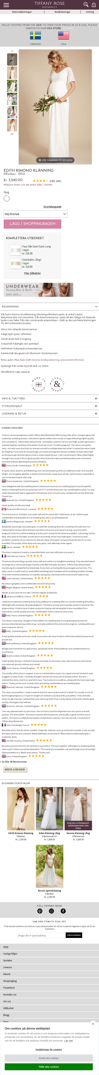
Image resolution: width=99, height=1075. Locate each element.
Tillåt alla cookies (49, 1066)
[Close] (68, 28)
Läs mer (68, 1040)
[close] (93, 1023)
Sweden (35, 44)
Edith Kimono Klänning (20, 833)
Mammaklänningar (22, 11)
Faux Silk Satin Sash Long (36, 246)
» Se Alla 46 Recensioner (13, 761)
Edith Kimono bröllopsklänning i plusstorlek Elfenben (55, 359)
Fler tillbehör (32, 273)
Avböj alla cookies (49, 1058)
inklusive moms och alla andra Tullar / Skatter (28, 184)
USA (63, 44)
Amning (90, 11)
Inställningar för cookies (49, 1049)
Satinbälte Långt (31, 259)
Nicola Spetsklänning (49, 890)
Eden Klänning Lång (49, 833)
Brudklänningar (62, 11)
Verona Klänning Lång (78, 833)
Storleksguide (52, 206)
